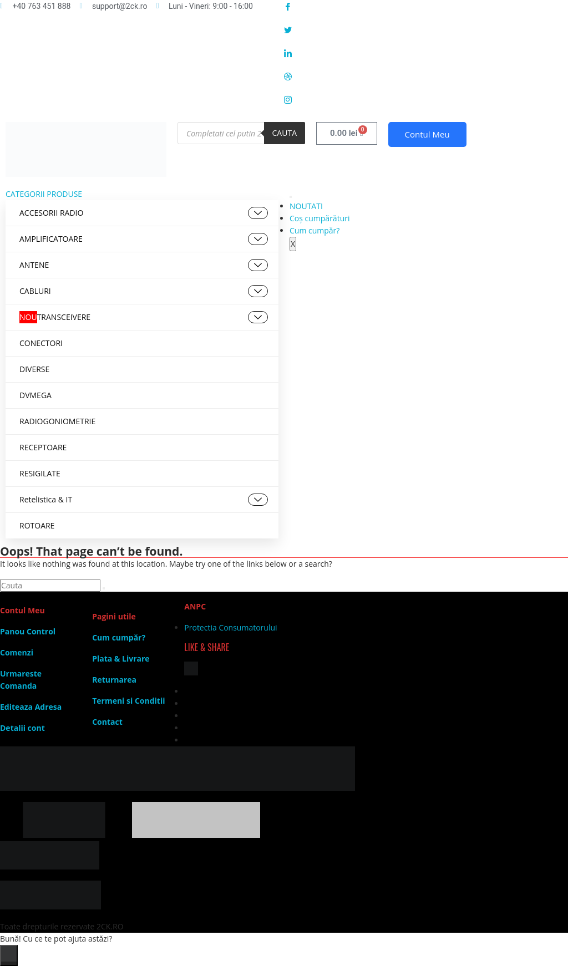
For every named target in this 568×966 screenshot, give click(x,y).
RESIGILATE (39, 473)
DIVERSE (34, 369)
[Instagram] (426, 99)
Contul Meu (427, 134)
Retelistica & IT (143, 500)
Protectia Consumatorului (230, 627)
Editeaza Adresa (31, 706)
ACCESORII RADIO (143, 213)
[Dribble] (426, 76)
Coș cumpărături (319, 218)
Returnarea (114, 679)
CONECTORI (41, 343)
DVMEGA (35, 395)
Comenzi (16, 652)
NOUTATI (306, 206)
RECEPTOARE (43, 447)
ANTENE (143, 265)
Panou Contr (24, 631)
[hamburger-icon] (291, 197)
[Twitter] (426, 29)
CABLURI (143, 291)
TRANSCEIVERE (143, 317)
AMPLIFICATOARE (143, 239)
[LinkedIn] (426, 53)
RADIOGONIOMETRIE (57, 421)
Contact (107, 721)
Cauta (284, 133)
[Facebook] (426, 6)
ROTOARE (36, 525)
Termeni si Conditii (128, 700)
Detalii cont (22, 728)
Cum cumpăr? (314, 230)
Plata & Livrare (120, 658)
